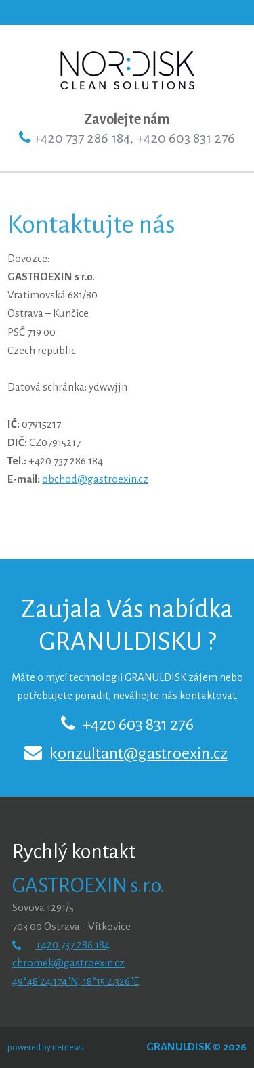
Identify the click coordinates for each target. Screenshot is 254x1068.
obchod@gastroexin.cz (95, 479)
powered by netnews (45, 1047)
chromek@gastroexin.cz (68, 963)
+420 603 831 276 (138, 724)
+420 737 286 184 (72, 944)
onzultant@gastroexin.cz (143, 753)
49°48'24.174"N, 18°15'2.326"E (75, 981)
